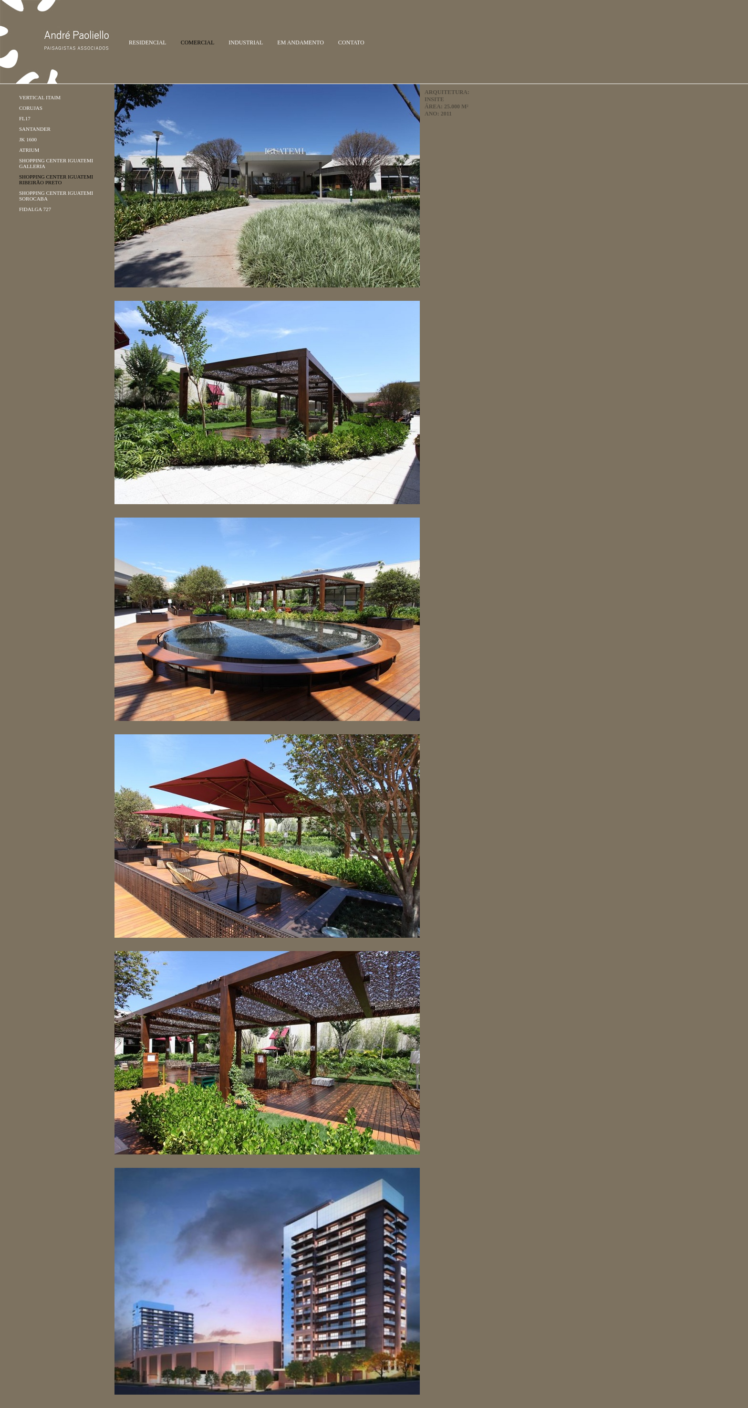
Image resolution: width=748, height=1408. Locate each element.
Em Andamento (300, 42)
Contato (351, 42)
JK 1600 (28, 139)
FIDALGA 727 (35, 209)
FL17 (25, 118)
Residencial (147, 42)
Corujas (30, 108)
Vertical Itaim (40, 97)
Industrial (246, 42)
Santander (35, 129)
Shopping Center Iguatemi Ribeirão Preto (56, 179)
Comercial (198, 42)
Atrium (29, 150)
